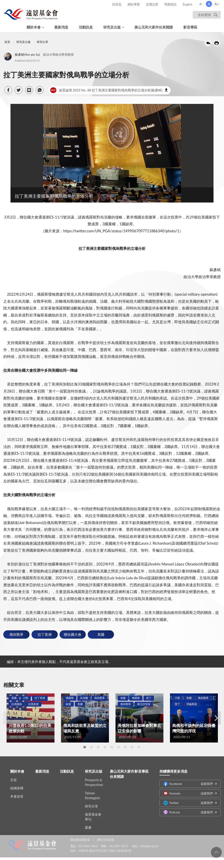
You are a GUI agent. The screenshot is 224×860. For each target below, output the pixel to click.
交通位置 (152, 4)
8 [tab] (132, 747)
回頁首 (216, 852)
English (187, 4)
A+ (216, 4)
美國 (100, 634)
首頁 (7, 42)
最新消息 (61, 27)
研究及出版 (112, 27)
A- (201, 4)
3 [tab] (98, 747)
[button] (8, 90)
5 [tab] (111, 747)
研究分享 (42, 42)
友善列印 (216, 42)
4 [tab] (105, 747)
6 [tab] (118, 747)
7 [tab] (125, 747)
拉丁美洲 (45, 634)
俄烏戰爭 (16, 634)
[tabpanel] (30, 718)
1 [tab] (84, 747)
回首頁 (116, 4)
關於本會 (34, 27)
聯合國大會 (72, 634)
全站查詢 (204, 15)
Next (216, 718)
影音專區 (190, 27)
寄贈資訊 (170, 4)
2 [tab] (91, 747)
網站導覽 (134, 4)
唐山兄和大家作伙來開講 (153, 27)
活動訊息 (86, 27)
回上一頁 (208, 42)
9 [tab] (139, 747)
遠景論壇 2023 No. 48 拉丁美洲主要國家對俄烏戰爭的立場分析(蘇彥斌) (106, 90)
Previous (7, 718)
